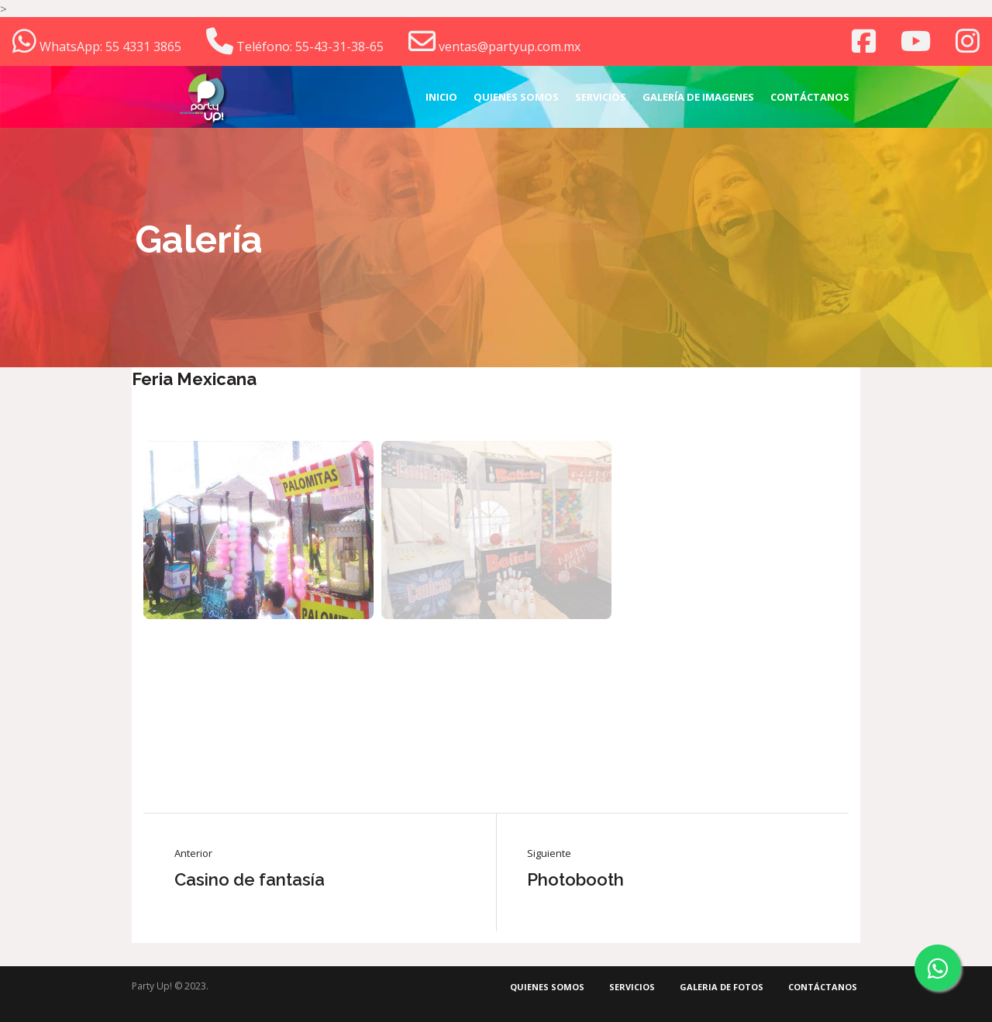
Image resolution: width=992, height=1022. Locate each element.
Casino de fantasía (249, 879)
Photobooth (575, 879)
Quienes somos (547, 987)
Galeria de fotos (721, 987)
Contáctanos (822, 987)
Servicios (632, 987)
